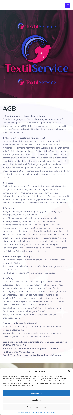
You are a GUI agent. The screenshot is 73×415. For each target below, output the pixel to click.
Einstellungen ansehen (36, 407)
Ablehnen (36, 400)
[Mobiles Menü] (67, 5)
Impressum (51, 412)
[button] (69, 371)
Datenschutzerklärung (38, 412)
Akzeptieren (36, 393)
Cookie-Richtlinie (24, 412)
